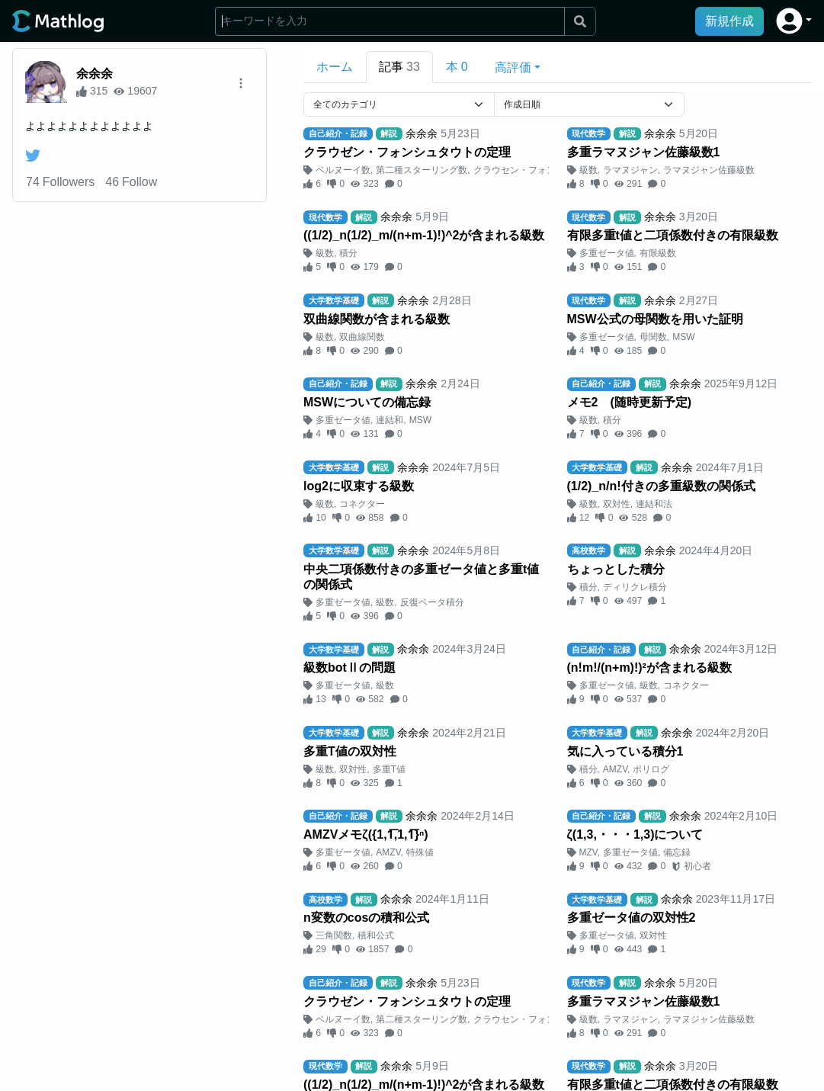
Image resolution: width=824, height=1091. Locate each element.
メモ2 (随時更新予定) (629, 402)
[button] (794, 21)
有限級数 (658, 253)
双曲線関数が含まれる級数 (376, 319)
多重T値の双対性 (349, 751)
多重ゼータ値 (606, 253)
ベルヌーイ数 (343, 170)
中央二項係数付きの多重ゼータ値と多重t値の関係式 (421, 577)
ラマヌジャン (630, 170)
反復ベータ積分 (432, 602)
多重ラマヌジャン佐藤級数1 (643, 152)
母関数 (653, 337)
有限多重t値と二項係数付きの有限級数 (672, 235)
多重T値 (389, 769)
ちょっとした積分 (616, 569)
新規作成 (729, 20)
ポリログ (651, 769)
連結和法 (654, 504)
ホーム (334, 66)
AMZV (615, 769)
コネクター (362, 504)
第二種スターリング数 (421, 170)
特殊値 (420, 852)
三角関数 (334, 935)
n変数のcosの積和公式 (366, 917)
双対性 (616, 504)
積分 (348, 253)
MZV (588, 852)
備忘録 (677, 852)
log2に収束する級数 (358, 486)
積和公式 (375, 935)
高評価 (513, 67)
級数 (588, 170)
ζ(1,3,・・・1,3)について (635, 834)
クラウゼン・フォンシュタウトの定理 (407, 152)
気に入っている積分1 (625, 751)
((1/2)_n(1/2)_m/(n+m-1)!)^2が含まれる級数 (424, 235)
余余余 (94, 73)
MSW (683, 337)
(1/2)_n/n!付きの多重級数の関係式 (661, 486)
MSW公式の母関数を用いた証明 (655, 319)
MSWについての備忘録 (367, 402)
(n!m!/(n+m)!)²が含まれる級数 (649, 667)
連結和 (389, 420)
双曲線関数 (362, 337)
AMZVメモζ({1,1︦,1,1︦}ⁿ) (365, 834)
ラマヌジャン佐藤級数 (709, 170)
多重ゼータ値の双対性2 (631, 917)
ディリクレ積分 (635, 587)
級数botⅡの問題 (349, 667)
